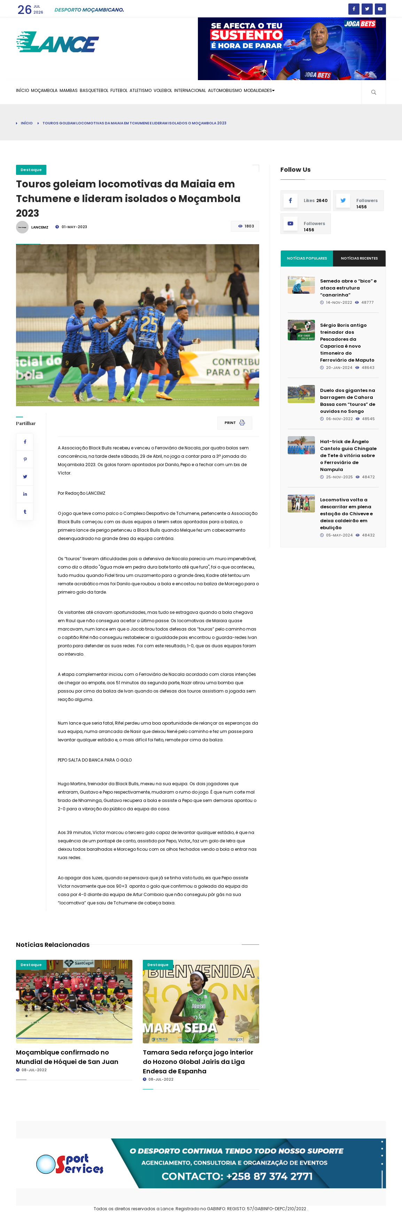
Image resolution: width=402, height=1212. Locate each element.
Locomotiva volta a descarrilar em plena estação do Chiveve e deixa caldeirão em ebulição (346, 513)
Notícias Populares (307, 258)
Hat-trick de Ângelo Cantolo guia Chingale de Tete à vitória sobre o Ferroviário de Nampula (348, 455)
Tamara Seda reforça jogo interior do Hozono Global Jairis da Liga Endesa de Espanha (198, 1061)
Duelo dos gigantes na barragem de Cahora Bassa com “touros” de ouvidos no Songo (347, 401)
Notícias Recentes (359, 258)
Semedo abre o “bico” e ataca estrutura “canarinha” (348, 288)
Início (27, 123)
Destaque (31, 169)
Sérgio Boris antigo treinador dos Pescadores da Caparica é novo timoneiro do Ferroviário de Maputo (347, 342)
